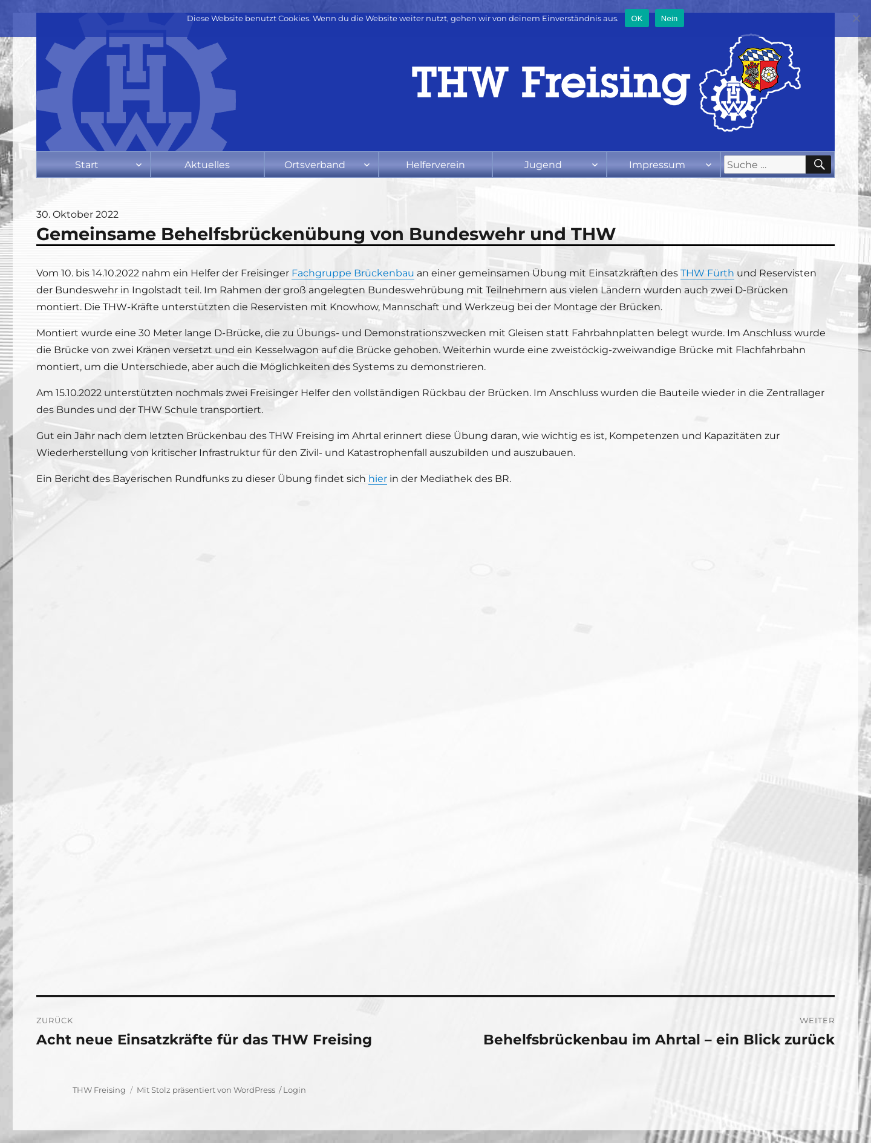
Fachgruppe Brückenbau (353, 273)
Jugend (543, 165)
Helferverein (435, 165)
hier (377, 478)
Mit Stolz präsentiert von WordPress (206, 1090)
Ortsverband (314, 165)
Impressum (657, 165)
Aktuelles (207, 165)
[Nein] (856, 18)
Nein (669, 18)
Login (294, 1090)
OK (636, 18)
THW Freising (99, 1090)
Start (87, 165)
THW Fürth (707, 273)
